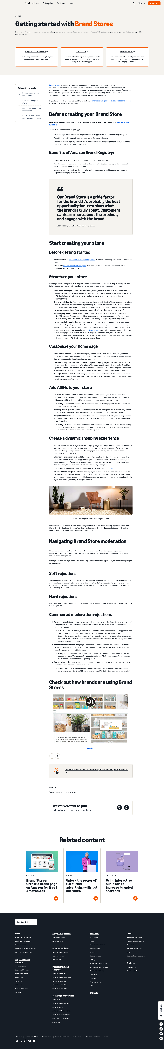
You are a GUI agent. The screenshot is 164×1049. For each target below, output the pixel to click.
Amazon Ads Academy (134, 937)
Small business (32, 3)
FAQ (128, 952)
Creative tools (57, 960)
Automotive (94, 937)
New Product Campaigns (60, 1018)
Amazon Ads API (58, 1007)
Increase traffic (20, 945)
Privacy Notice (46, 1037)
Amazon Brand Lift (58, 974)
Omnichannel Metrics (59, 985)
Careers (106, 1037)
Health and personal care (98, 963)
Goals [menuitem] (17, 933)
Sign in (141, 3)
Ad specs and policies (134, 948)
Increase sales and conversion (25, 948)
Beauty (92, 941)
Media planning (57, 941)
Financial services (95, 956)
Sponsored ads (20, 966)
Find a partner (131, 967)
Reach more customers (23, 941)
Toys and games (95, 982)
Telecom (93, 978)
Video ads (18, 981)
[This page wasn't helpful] (119, 808)
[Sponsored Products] (127, 51)
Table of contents (27, 88)
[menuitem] (26, 977)
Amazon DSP (56, 1000)
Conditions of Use (32, 1037)
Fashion (92, 952)
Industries (94, 933)
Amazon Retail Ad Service (61, 1014)
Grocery (92, 960)
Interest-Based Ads (62, 1037)
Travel (92, 986)
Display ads (19, 977)
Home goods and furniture (99, 967)
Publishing (93, 974)
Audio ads (18, 985)
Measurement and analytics (60, 968)
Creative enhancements (60, 952)
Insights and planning (61, 933)
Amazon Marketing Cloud (61, 1003)
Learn (71, 3)
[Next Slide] (57, 756)
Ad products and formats (22, 961)
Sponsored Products (22, 970)
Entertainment (95, 948)
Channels (94, 993)
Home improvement (97, 971)
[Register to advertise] (36, 51)
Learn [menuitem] (129, 933)
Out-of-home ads (21, 988)
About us (18, 1037)
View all (18, 992)
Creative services (58, 956)
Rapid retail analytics (59, 988)
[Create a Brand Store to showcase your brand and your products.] (97, 771)
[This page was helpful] (126, 808)
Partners (61, 3)
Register (154, 3)
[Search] (134, 3)
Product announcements (135, 941)
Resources (130, 945)
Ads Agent (56, 1022)
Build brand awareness (23, 937)
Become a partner (133, 971)
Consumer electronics (97, 945)
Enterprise (48, 3)
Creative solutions (60, 948)
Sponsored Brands (21, 974)
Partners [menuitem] (131, 963)
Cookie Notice (77, 1037)
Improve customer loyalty (24, 952)
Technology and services (63, 995)
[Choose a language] (26, 922)
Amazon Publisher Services (61, 1011)
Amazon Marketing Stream (61, 977)
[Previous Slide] (51, 756)
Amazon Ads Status (93, 1037)
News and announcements (136, 956)
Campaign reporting (59, 981)
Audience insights (58, 937)
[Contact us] (82, 51)
